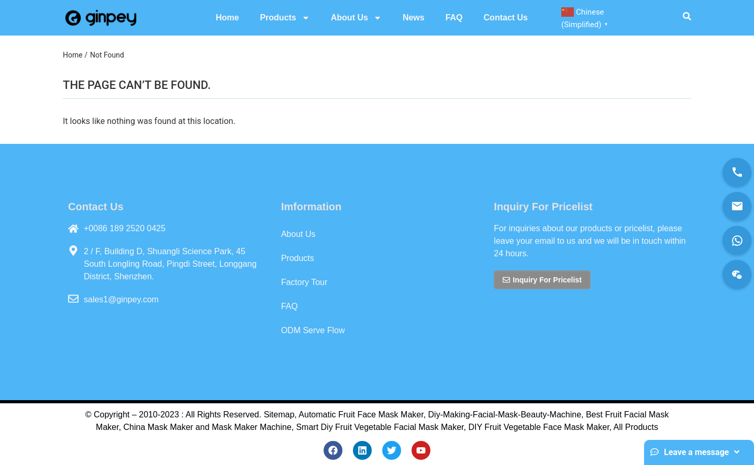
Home (227, 17)
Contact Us (506, 17)
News (414, 17)
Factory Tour (304, 282)
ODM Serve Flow (313, 330)
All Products (636, 427)
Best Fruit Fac (612, 414)
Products (284, 17)
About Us (356, 17)
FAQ (454, 17)
